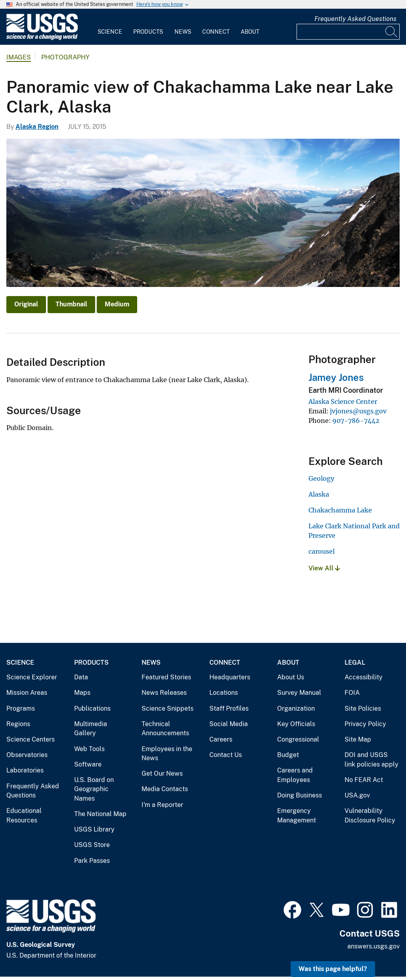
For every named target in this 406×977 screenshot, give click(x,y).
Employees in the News (167, 753)
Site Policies (363, 708)
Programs (20, 708)
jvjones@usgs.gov (358, 411)
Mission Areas (26, 692)
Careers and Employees (295, 775)
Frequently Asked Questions (355, 19)
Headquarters (229, 677)
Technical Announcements (165, 728)
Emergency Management (296, 815)
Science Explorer (31, 677)
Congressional (298, 739)
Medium (117, 304)
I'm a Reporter (162, 805)
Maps (82, 692)
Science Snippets (167, 708)
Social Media (228, 724)
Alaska (318, 494)
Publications (92, 708)
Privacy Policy (365, 724)
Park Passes (92, 860)
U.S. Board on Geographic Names (94, 789)
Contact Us (225, 755)
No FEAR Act (364, 780)
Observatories (27, 755)
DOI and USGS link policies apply (371, 759)
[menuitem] (110, 26)
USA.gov (357, 795)
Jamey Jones (336, 377)
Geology (321, 478)
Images (18, 57)
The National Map (100, 814)
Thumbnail (71, 304)
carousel (321, 551)
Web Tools (89, 749)
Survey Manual (299, 692)
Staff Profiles (229, 708)
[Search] (392, 32)
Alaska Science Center (342, 401)
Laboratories (25, 770)
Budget (288, 755)
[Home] (42, 38)
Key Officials (296, 724)
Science (110, 32)
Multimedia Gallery (90, 728)
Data (81, 677)
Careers (220, 739)
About (250, 32)
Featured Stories (166, 677)
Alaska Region (36, 126)
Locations (223, 692)
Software (88, 764)
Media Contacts (165, 789)
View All (324, 568)
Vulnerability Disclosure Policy (370, 815)
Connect (216, 32)
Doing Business (299, 795)
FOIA (352, 692)
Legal (355, 662)
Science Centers (30, 739)
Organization (296, 708)
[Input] (348, 32)
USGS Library (94, 829)
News (182, 32)
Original (26, 304)
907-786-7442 (355, 420)
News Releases (164, 692)
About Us (290, 677)
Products (148, 32)
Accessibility (364, 677)
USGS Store (92, 845)
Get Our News (162, 773)
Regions (18, 724)
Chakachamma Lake (340, 510)
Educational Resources (24, 815)
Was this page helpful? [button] (333, 969)
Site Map (358, 739)
